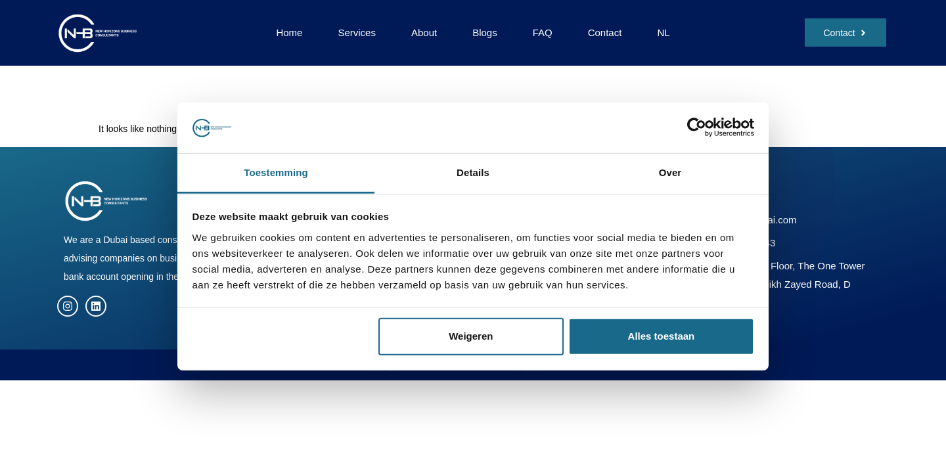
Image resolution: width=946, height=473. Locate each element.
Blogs (484, 32)
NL (663, 32)
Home (289, 32)
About (424, 32)
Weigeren (471, 336)
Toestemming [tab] (276, 172)
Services (357, 32)
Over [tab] (670, 172)
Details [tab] (473, 172)
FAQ (542, 32)
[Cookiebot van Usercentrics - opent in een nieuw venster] (696, 127)
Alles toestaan (661, 336)
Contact (605, 32)
